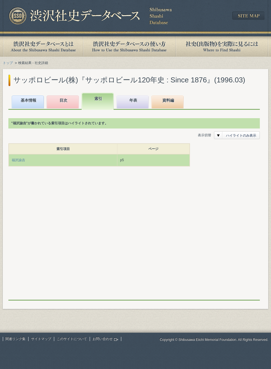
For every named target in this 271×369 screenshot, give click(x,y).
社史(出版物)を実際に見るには (221, 46)
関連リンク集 (15, 339)
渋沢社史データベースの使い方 (129, 46)
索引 (98, 98)
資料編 (168, 100)
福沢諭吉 (18, 160)
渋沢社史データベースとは (43, 46)
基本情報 (28, 100)
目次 (63, 100)
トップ (8, 63)
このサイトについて (72, 339)
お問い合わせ (102, 339)
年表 (133, 100)
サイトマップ (41, 339)
